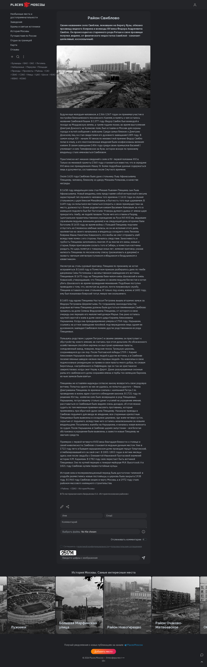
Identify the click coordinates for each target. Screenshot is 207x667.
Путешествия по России (23, 35)
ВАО (26, 63)
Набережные (18, 67)
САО (47, 71)
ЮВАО (15, 78)
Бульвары (16, 63)
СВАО (14, 74)
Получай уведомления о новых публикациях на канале (103, 644)
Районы (39, 71)
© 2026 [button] (103, 658)
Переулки (31, 67)
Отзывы (14, 49)
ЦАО (38, 74)
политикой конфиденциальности (93, 546)
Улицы (30, 74)
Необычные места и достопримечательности (24, 15)
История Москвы (19, 31)
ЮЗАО (23, 78)
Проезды (16, 71)
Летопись (40, 63)
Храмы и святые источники (25, 26)
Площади (42, 67)
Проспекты (28, 71)
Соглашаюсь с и (103, 546)
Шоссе (45, 74)
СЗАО (22, 74)
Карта (13, 45)
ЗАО (32, 63)
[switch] (144, 539)
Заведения (16, 22)
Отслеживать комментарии (126, 539)
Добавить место (103, 651)
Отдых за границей (21, 40)
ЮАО (53, 74)
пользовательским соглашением (126, 546)
